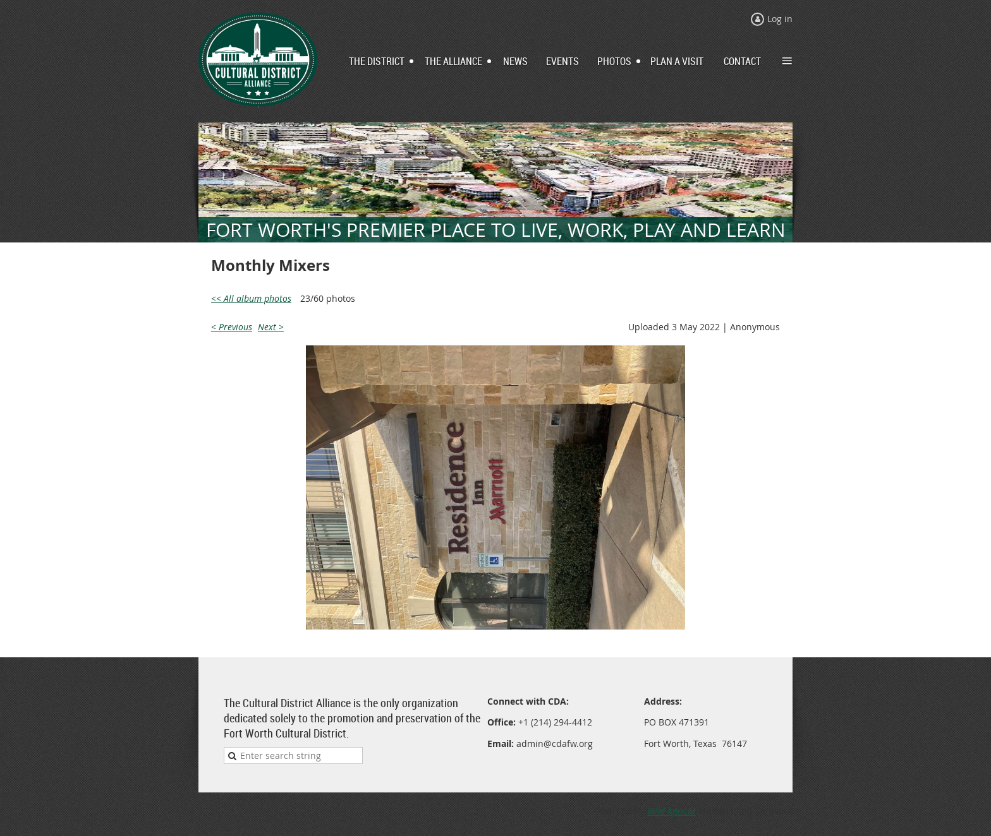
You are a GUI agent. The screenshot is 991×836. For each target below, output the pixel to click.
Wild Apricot (671, 811)
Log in (780, 19)
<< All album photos (251, 298)
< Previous (231, 327)
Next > (271, 327)
